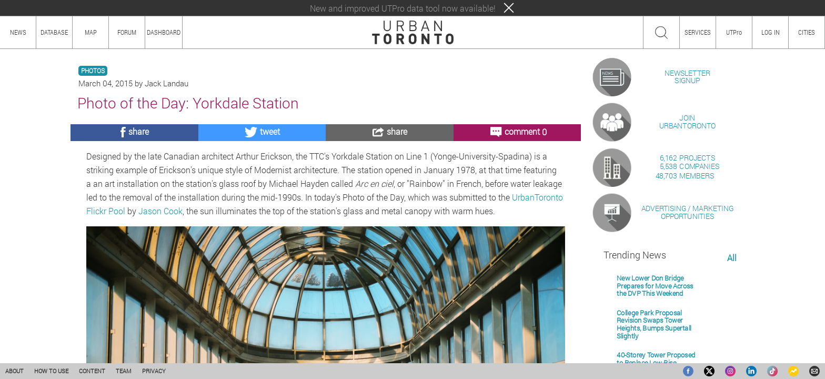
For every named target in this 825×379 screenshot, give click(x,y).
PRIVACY (154, 371)
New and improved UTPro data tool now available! (403, 8)
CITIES (806, 32)
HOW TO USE (51, 371)
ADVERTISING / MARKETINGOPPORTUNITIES (687, 333)
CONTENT (92, 371)
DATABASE (54, 32)
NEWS (18, 32)
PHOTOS (93, 71)
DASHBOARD (163, 32)
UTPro (734, 32)
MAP (91, 32)
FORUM (126, 32)
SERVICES (698, 32)
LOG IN (770, 32)
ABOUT (14, 371)
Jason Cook (160, 210)
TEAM (124, 371)
